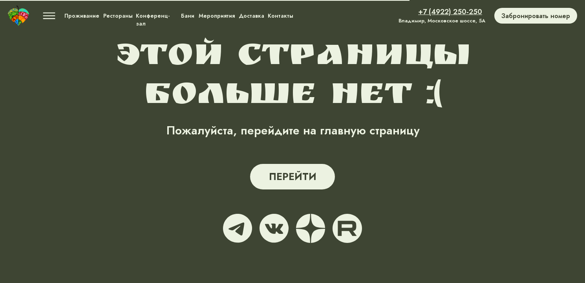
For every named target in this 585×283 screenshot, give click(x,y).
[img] (18, 16)
